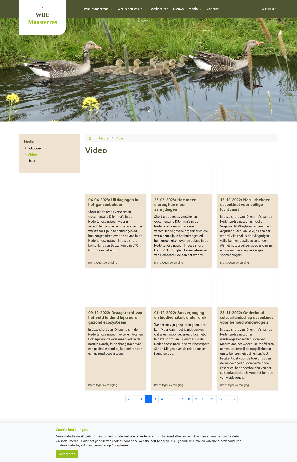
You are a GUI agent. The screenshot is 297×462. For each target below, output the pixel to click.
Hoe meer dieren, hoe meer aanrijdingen (175, 204)
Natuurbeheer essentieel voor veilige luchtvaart (245, 204)
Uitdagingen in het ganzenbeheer (113, 202)
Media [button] (195, 9)
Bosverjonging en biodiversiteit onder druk (180, 315)
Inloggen (269, 9)
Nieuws (178, 9)
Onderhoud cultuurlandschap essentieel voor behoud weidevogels (246, 317)
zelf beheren (160, 441)
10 (203, 399)
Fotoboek (32, 148)
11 (212, 399)
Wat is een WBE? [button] (131, 9)
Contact (213, 9)
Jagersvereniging (106, 262)
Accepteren (67, 454)
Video (30, 154)
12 (221, 399)
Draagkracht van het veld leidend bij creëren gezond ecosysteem (115, 317)
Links (29, 161)
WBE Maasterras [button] (98, 9)
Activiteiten (159, 9)
